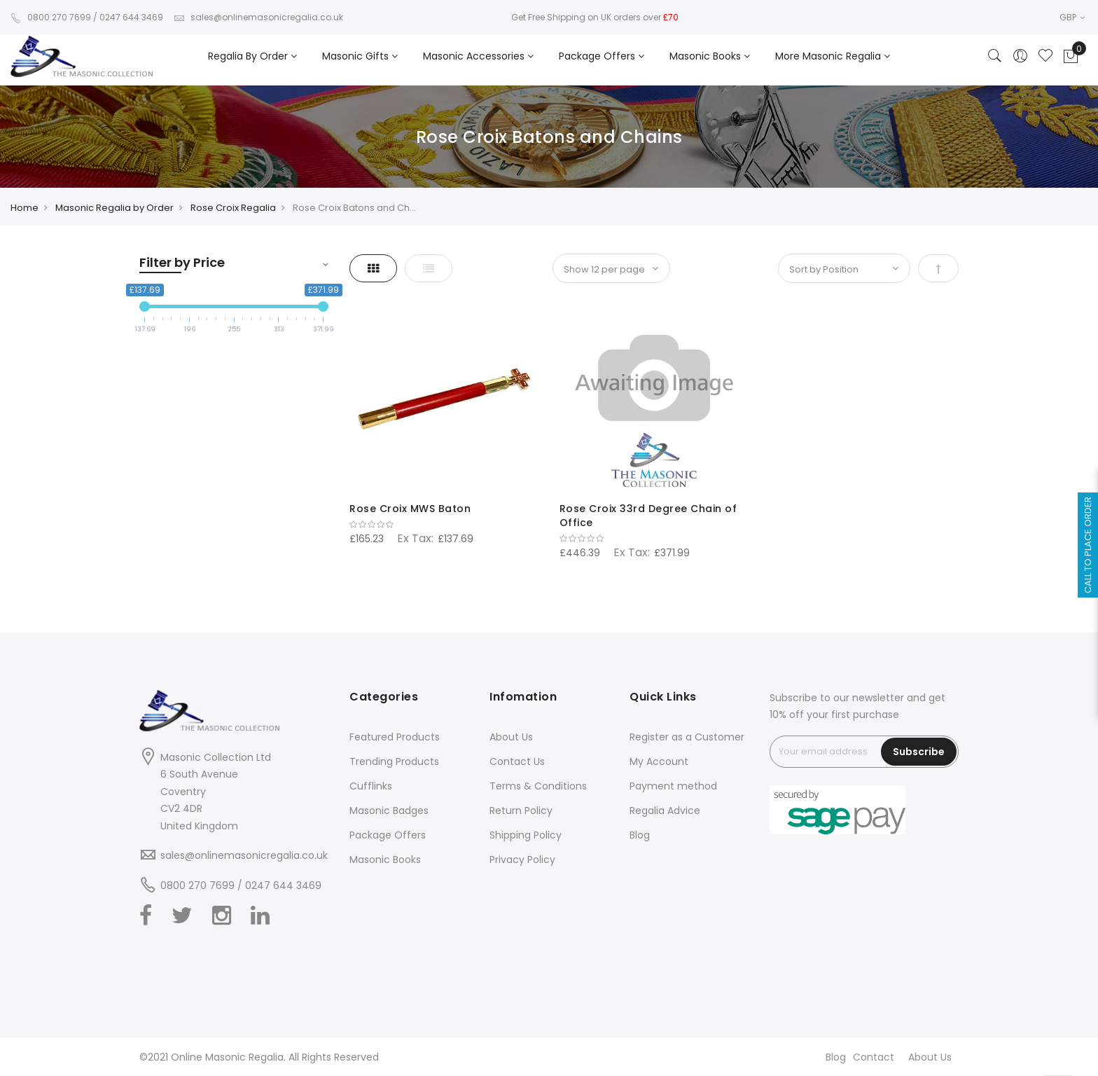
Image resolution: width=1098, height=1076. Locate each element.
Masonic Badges (389, 810)
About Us (511, 737)
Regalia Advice (665, 810)
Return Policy (521, 810)
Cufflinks (370, 786)
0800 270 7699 (51, 17)
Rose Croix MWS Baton (410, 509)
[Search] (995, 57)
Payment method (673, 786)
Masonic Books (385, 860)
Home (25, 207)
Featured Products (394, 737)
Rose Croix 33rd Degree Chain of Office (648, 516)
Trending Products (394, 761)
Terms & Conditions (538, 786)
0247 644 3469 (131, 17)
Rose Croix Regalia (233, 207)
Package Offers (387, 835)
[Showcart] (1070, 56)
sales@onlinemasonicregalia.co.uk (258, 17)
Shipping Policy (525, 835)
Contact (873, 1057)
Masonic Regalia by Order (114, 207)
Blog (640, 835)
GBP (1072, 17)
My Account (659, 761)
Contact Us (517, 761)
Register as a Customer (687, 737)
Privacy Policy (522, 860)
